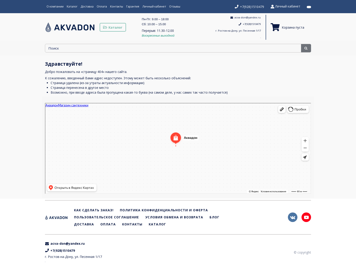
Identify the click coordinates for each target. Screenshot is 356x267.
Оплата (102, 6)
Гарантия (132, 6)
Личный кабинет (154, 6)
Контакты (116, 6)
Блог (214, 217)
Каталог (72, 6)
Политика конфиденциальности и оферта (164, 210)
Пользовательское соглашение (106, 217)
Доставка (87, 6)
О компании (55, 6)
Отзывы (174, 6)
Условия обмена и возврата (174, 217)
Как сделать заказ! (94, 210)
